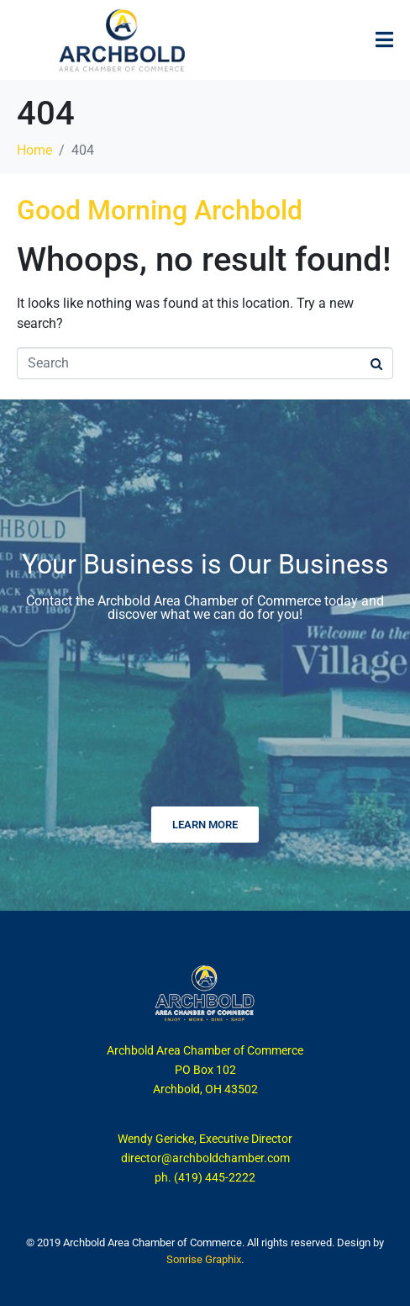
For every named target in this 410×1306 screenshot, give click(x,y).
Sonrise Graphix (203, 1259)
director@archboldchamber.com (205, 1158)
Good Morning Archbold (159, 210)
